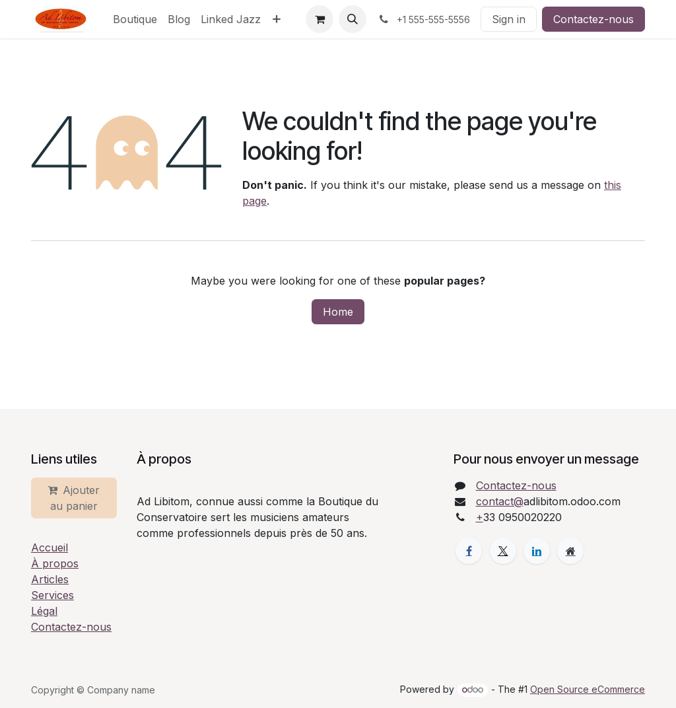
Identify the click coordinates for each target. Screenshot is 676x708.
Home (338, 311)
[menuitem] (135, 19)
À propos (55, 563)
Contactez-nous (593, 19)
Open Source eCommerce (587, 689)
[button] (352, 19)
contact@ (500, 501)
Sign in (508, 19)
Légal (44, 611)
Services (52, 595)
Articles (50, 579)
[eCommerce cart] (319, 19)
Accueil (49, 547)
